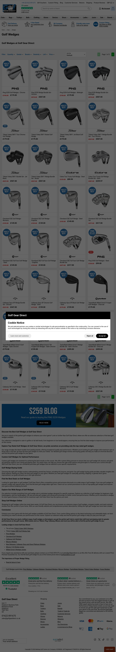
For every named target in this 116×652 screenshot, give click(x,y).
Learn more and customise (20, 336)
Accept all (102, 336)
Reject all (90, 336)
